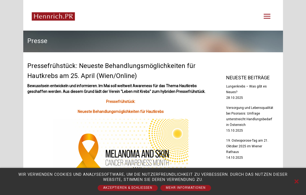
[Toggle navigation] (267, 16)
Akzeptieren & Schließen (127, 188)
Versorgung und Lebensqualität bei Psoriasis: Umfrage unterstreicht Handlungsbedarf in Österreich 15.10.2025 (249, 119)
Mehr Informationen (186, 188)
